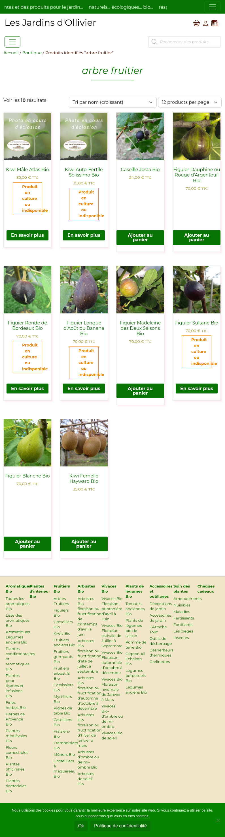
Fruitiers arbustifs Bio (62, 673)
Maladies (181, 611)
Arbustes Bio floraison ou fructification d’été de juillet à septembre (89, 656)
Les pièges (183, 631)
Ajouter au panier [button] (140, 237)
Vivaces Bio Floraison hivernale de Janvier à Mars (111, 689)
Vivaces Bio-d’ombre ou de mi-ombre (112, 716)
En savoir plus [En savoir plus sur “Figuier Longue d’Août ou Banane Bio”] (83, 388)
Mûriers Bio (64, 754)
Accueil (11, 52)
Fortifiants (182, 624)
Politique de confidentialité (120, 825)
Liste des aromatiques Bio (17, 620)
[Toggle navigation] (212, 6)
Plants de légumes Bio (135, 591)
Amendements (187, 598)
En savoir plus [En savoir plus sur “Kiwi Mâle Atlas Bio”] (27, 235)
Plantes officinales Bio (15, 769)
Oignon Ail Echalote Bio (135, 658)
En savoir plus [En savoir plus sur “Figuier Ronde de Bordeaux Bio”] (27, 388)
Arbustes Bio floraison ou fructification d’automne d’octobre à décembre (89, 693)
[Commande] (113, 102)
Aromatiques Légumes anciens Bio (18, 637)
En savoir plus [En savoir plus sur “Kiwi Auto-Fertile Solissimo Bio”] (83, 235)
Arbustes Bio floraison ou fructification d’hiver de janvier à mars (89, 730)
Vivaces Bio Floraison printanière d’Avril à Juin (111, 608)
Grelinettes (159, 661)
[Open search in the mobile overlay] (184, 42)
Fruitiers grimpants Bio (63, 656)
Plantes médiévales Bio (16, 735)
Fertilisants (183, 618)
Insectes (181, 637)
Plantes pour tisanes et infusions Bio (15, 685)
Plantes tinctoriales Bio (16, 785)
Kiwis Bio (62, 633)
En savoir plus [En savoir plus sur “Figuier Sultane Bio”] (196, 388)
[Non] (218, 820)
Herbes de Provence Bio (15, 719)
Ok (81, 825)
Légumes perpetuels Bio (136, 675)
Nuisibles (181, 605)
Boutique (32, 52)
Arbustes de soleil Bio (86, 778)
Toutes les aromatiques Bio (17, 603)
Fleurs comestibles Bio (17, 752)
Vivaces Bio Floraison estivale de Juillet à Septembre (111, 635)
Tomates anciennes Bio (135, 608)
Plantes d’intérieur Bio (40, 591)
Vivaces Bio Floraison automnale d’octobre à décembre (111, 662)
